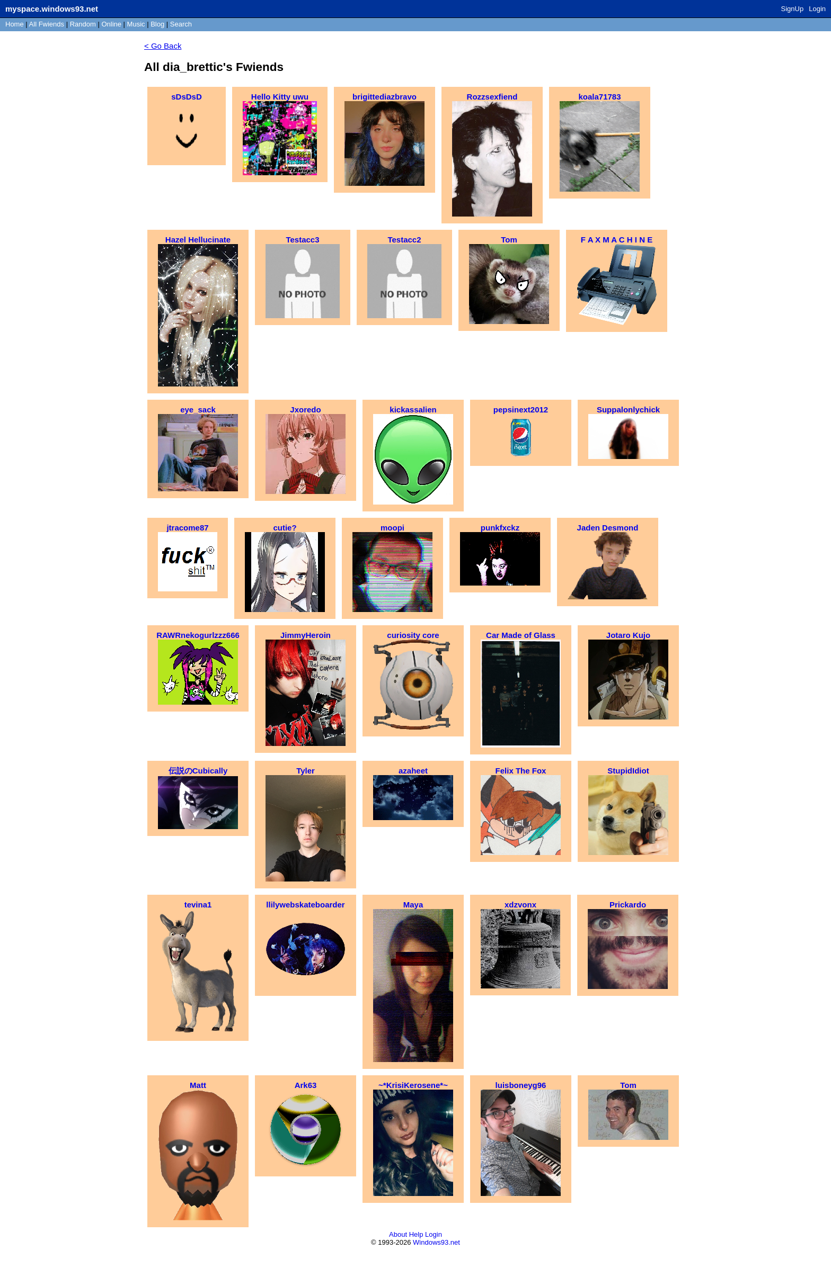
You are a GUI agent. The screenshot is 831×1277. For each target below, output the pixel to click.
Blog (157, 24)
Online (111, 24)
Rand (83, 24)
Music (136, 24)
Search (181, 24)
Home (14, 24)
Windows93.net (436, 1242)
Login (817, 9)
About (398, 1234)
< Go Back (162, 45)
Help (416, 1234)
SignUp (792, 9)
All (46, 24)
